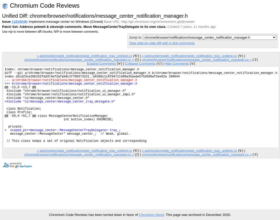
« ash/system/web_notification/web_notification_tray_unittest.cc (84, 56)
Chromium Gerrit (151, 215)
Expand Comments (101, 63)
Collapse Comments (140, 63)
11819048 (19, 22)
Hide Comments (177, 63)
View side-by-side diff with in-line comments (162, 43)
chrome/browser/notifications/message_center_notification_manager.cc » (79, 60)
